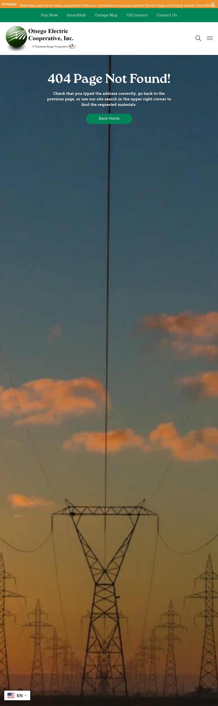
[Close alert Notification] (213, 4)
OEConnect (137, 15)
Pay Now (49, 15)
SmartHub (76, 15)
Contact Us (167, 15)
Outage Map (106, 15)
